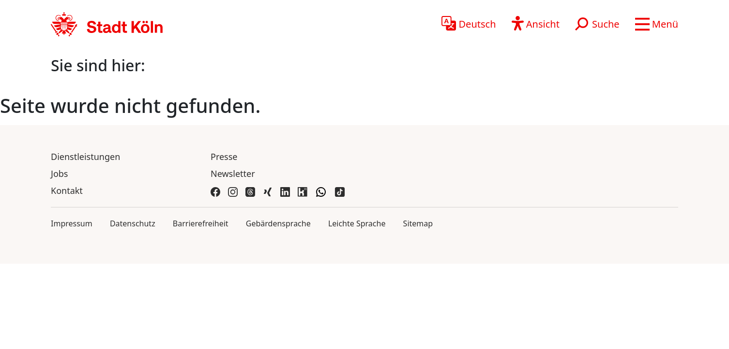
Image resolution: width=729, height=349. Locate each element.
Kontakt (67, 190)
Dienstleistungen (85, 156)
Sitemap (418, 223)
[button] (656, 24)
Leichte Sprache (357, 223)
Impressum (71, 223)
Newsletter (233, 173)
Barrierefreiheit (200, 223)
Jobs (59, 173)
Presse (224, 156)
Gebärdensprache (278, 223)
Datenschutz (132, 223)
